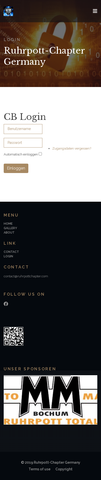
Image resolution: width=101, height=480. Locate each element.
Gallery (10, 228)
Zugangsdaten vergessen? (71, 148)
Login (8, 256)
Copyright (63, 469)
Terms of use (39, 469)
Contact (11, 252)
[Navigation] (95, 11)
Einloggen (16, 168)
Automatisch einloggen (21, 154)
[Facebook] (6, 304)
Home (8, 223)
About (9, 232)
